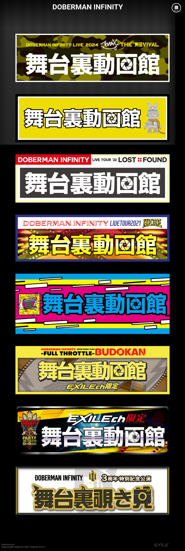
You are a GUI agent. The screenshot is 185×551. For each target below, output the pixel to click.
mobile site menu (176, 8)
